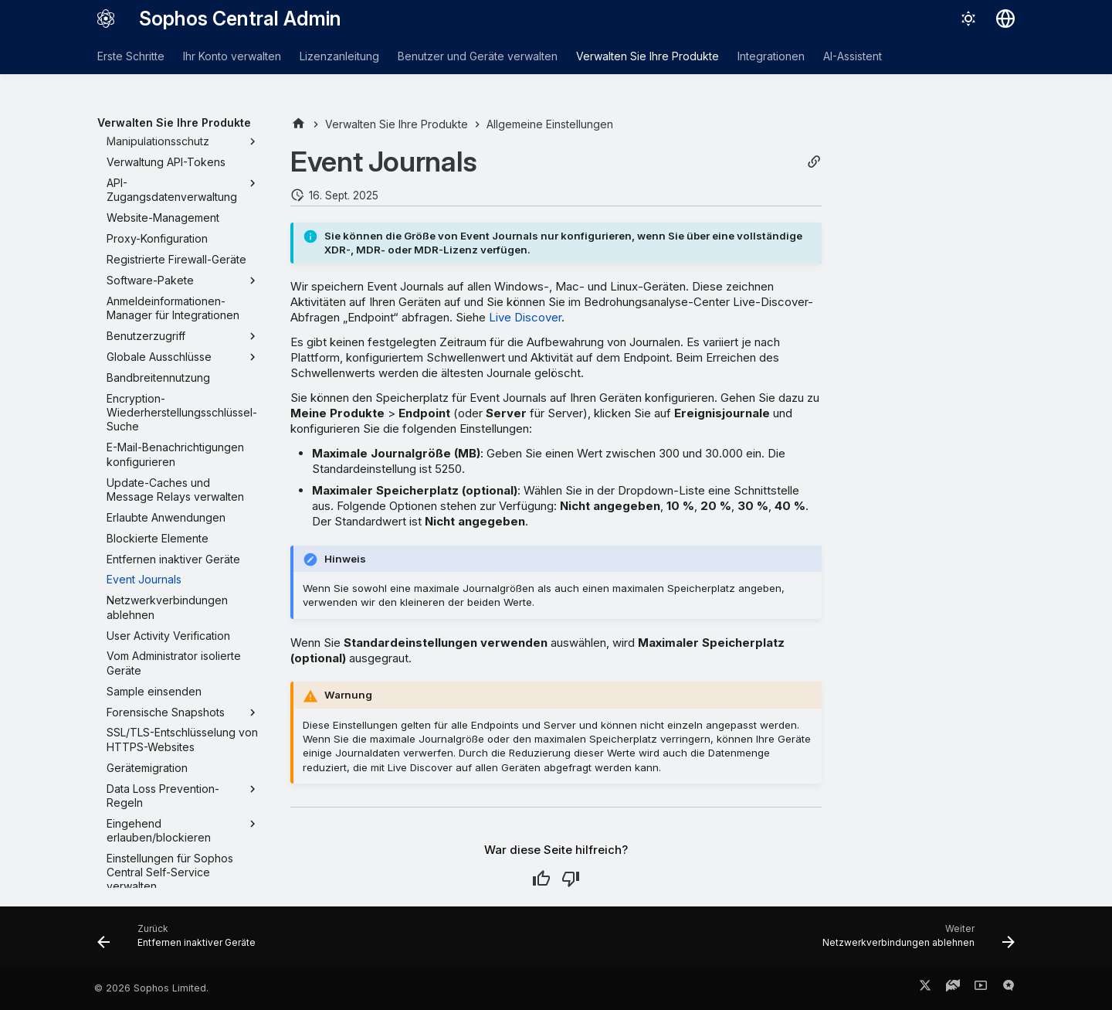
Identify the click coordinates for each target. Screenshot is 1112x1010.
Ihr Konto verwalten (232, 56)
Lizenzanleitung (339, 56)
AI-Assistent (852, 56)
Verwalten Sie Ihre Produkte (647, 56)
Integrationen (771, 56)
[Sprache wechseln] (1005, 18)
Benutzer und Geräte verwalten (478, 56)
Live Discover (525, 317)
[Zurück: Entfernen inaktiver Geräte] (180, 941)
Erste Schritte (130, 56)
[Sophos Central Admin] (105, 18)
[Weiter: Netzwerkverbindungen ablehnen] (914, 941)
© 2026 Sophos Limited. (151, 988)
